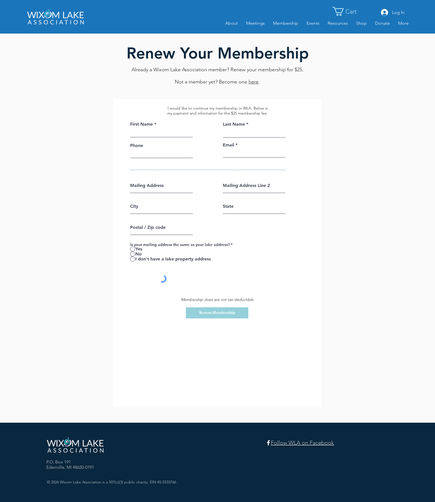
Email (228, 145)
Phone (136, 145)
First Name (141, 124)
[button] (350, 11)
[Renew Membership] (217, 312)
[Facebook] (268, 442)
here (254, 82)
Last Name (234, 124)
